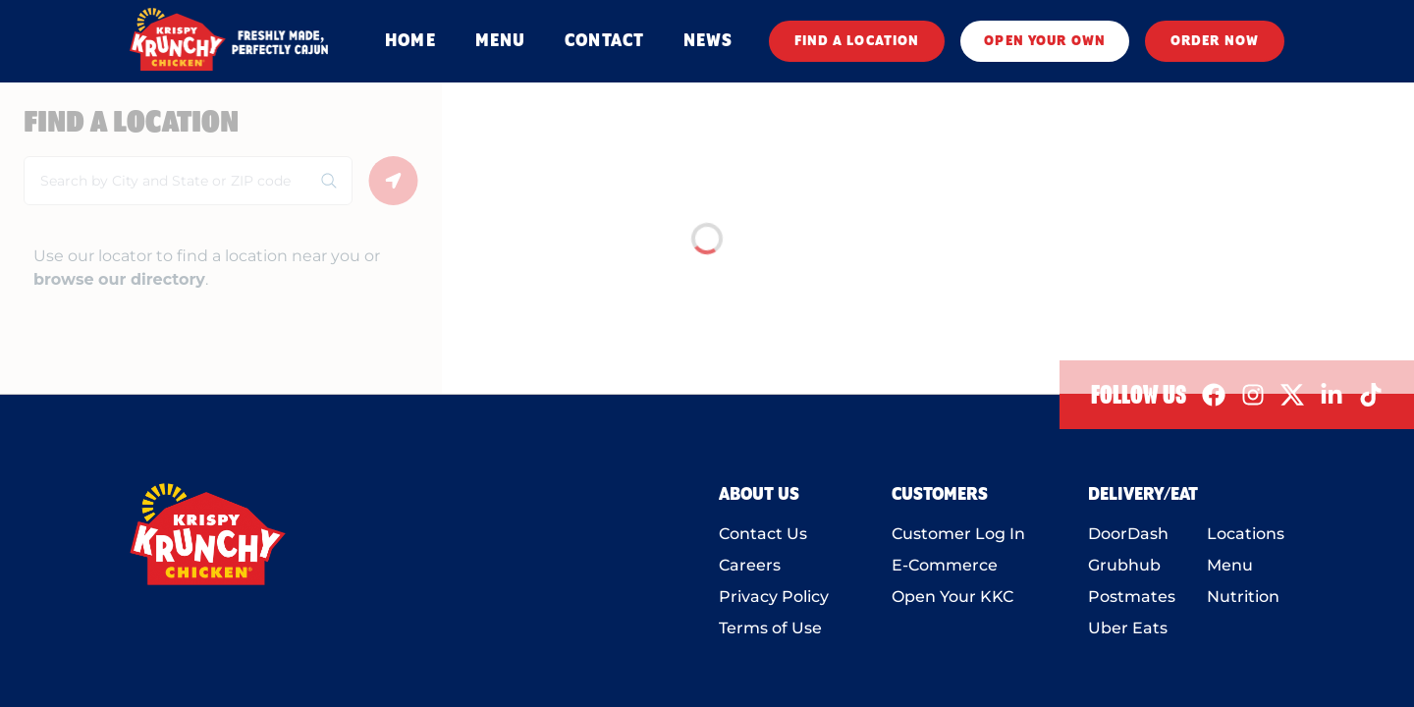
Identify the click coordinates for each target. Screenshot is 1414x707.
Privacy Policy (774, 596)
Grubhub (1124, 565)
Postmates (1131, 596)
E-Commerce (945, 565)
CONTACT (604, 41)
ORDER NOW (1214, 41)
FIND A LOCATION (857, 41)
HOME (410, 41)
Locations (1245, 533)
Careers (750, 565)
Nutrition (1243, 596)
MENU (500, 41)
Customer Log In (958, 533)
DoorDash (1128, 533)
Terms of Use (770, 628)
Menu (1230, 565)
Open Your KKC (952, 596)
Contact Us (763, 533)
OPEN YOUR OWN (1045, 41)
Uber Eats (1128, 628)
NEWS (708, 41)
